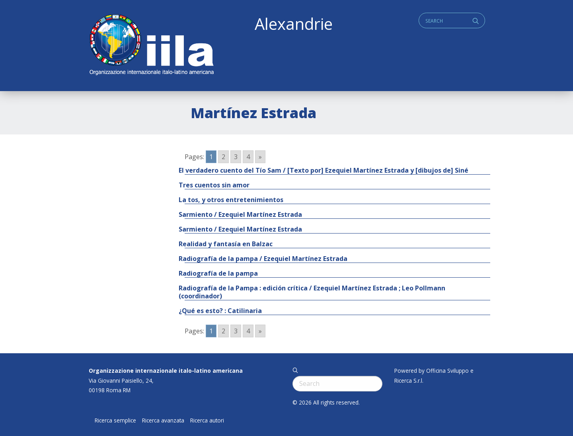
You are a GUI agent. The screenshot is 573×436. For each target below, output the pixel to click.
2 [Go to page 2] (223, 156)
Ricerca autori (207, 420)
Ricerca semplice (115, 420)
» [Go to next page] (260, 156)
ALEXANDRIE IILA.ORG (151, 45)
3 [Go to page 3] (236, 156)
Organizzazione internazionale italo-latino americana (166, 370)
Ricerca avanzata (163, 420)
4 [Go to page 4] (248, 156)
